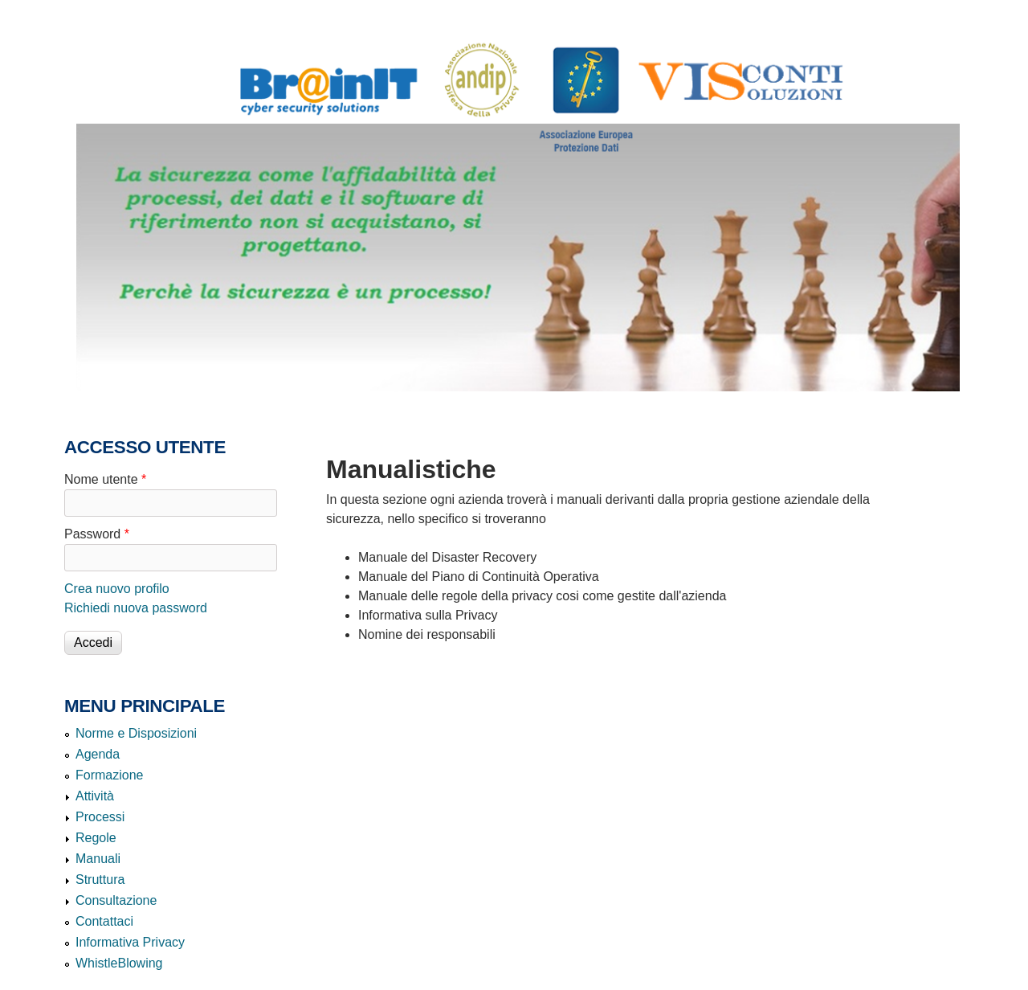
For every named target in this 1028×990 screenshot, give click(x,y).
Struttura (99, 879)
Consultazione (116, 900)
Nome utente (105, 479)
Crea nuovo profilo (116, 588)
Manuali (97, 858)
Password (96, 534)
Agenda (97, 754)
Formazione (109, 775)
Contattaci (104, 921)
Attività (94, 796)
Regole (95, 838)
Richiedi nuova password (135, 608)
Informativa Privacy (130, 942)
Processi (99, 817)
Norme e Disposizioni (136, 733)
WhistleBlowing (118, 963)
